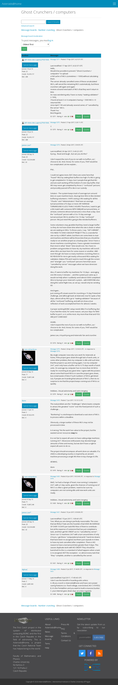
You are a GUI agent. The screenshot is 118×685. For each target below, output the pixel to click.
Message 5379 (55, 349)
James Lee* (26, 145)
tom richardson (30, 349)
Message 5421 (55, 512)
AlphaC (25, 569)
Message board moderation (32, 36)
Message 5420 (55, 476)
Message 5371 (55, 59)
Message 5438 (55, 569)
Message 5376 (55, 145)
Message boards (29, 30)
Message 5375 (55, 122)
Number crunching (46, 30)
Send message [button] (30, 65)
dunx (24, 400)
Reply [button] (78, 116)
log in (50, 40)
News (47, 631)
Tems (47, 643)
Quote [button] (86, 116)
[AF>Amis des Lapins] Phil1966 (36, 59)
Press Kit (65, 624)
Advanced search (27, 26)
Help (47, 647)
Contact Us (66, 640)
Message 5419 (55, 400)
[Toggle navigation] (114, 3)
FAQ (63, 628)
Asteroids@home (11, 3)
